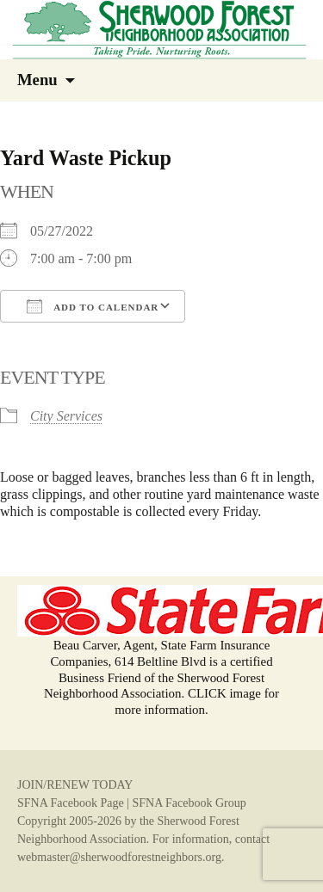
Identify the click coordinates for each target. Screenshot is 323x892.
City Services (66, 416)
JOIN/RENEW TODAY (75, 784)
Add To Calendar (92, 306)
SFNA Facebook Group (188, 803)
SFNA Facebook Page (70, 803)
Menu (37, 80)
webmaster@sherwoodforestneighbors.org (119, 857)
